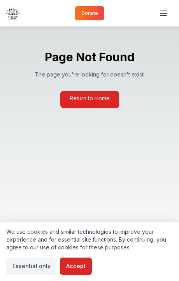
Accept (76, 266)
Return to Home (90, 98)
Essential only (31, 266)
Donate (89, 13)
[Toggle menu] (164, 13)
